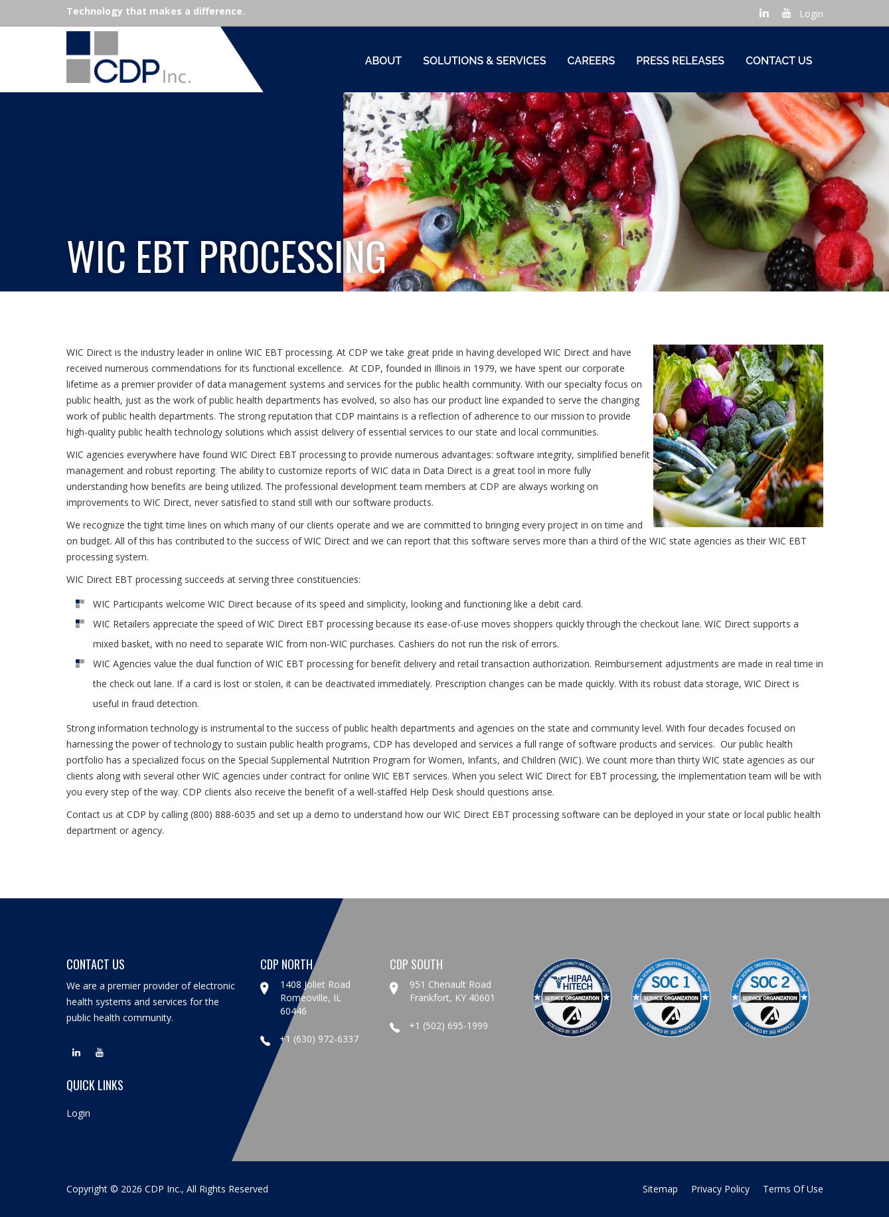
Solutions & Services (484, 60)
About (383, 60)
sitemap (660, 1188)
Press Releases (680, 60)
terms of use (793, 1188)
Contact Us (779, 60)
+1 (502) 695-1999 (439, 1025)
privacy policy (720, 1188)
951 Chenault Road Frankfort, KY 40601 (452, 991)
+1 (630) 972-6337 (309, 1038)
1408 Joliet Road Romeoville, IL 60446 (315, 997)
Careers (591, 60)
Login (811, 13)
